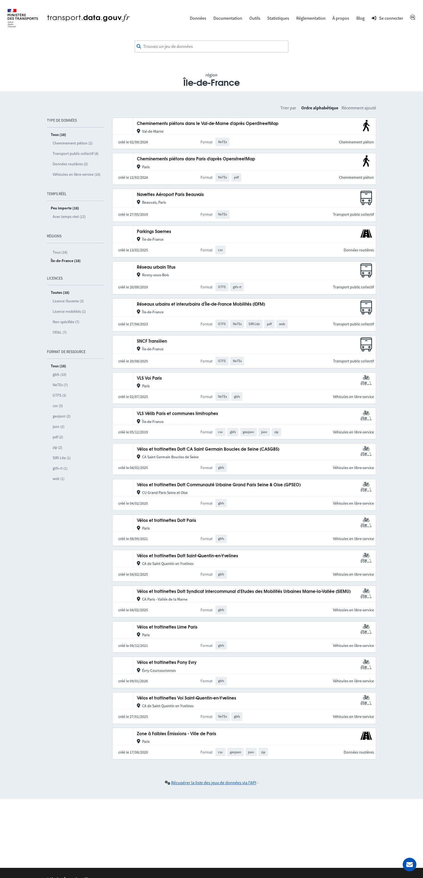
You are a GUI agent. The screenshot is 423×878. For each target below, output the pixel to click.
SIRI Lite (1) (62, 457)
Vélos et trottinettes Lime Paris (167, 627)
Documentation (227, 18)
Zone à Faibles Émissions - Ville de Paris (176, 734)
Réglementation (311, 18)
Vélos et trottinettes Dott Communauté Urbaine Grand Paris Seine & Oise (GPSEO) (219, 485)
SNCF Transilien (152, 341)
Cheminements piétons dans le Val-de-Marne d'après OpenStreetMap (207, 124)
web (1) (58, 478)
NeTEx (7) (60, 384)
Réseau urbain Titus (156, 267)
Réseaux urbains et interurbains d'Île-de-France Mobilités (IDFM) (201, 304)
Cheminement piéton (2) (72, 143)
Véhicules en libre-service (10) (76, 174)
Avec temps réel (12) (69, 216)
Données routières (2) (70, 163)
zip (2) (57, 447)
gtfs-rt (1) (60, 468)
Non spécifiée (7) (66, 321)
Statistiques (278, 18)
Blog (360, 18)
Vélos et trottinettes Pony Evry (167, 663)
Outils (254, 18)
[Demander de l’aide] (409, 864)
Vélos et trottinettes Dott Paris (166, 521)
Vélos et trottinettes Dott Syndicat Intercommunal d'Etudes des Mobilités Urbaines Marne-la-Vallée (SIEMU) (244, 592)
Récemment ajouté (359, 107)
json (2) (58, 426)
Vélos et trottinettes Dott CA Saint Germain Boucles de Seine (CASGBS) (208, 449)
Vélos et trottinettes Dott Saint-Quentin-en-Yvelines (187, 556)
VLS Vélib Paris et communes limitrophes (177, 414)
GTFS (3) (59, 395)
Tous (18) (60, 252)
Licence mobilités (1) (69, 311)
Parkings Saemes (154, 232)
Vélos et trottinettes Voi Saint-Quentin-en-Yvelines (186, 698)
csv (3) (58, 405)
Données (198, 18)
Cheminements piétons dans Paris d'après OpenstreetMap (196, 159)
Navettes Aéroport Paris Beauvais (170, 195)
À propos (340, 18)
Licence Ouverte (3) (68, 301)
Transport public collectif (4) (75, 153)
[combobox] (211, 47)
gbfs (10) (59, 374)
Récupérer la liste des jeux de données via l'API (213, 782)
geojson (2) (61, 416)
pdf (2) (58, 436)
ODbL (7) (60, 332)
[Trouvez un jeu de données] (211, 47)
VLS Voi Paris (149, 378)
